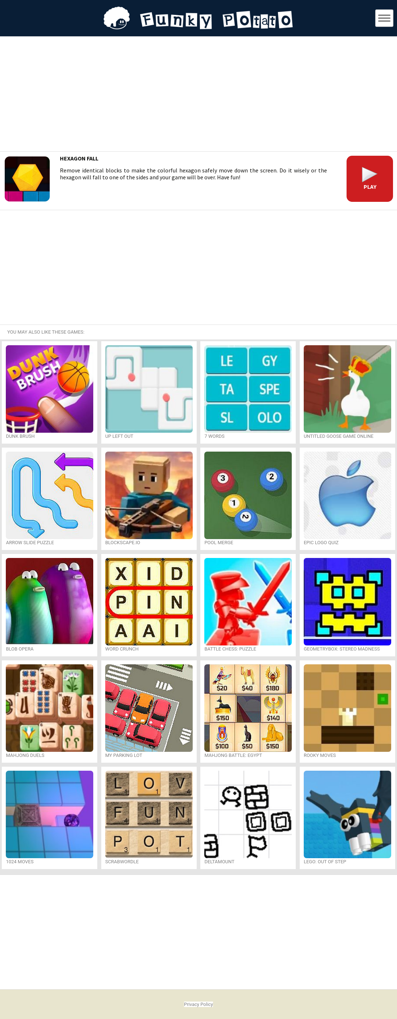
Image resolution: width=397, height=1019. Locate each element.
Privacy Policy (198, 1004)
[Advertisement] (198, 95)
